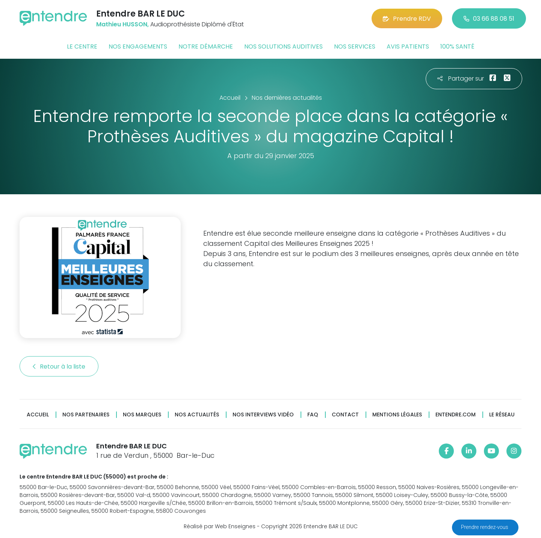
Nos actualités (197, 415)
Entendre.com (455, 415)
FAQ (312, 415)
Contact (345, 415)
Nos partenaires (85, 415)
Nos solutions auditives (283, 46)
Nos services (354, 46)
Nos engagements (138, 46)
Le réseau (502, 415)
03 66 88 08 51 (489, 18)
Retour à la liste (59, 366)
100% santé (457, 46)
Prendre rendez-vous (485, 527)
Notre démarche (205, 46)
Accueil (38, 415)
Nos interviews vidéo (263, 415)
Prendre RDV (407, 18)
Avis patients (408, 46)
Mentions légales (397, 415)
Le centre (82, 46)
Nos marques (142, 415)
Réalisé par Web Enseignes (219, 526)
